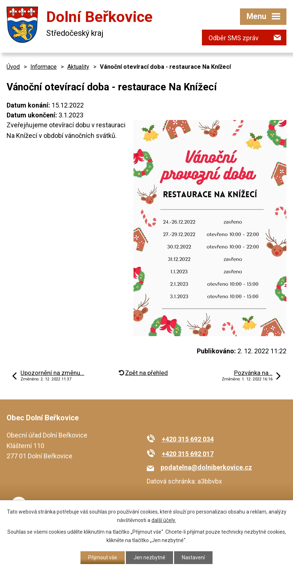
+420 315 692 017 (188, 454)
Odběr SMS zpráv (234, 38)
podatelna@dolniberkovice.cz (206, 467)
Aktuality (78, 66)
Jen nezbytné (149, 557)
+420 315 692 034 (188, 439)
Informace (43, 66)
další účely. (163, 520)
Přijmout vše (102, 557)
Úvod (13, 66)
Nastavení (193, 557)
